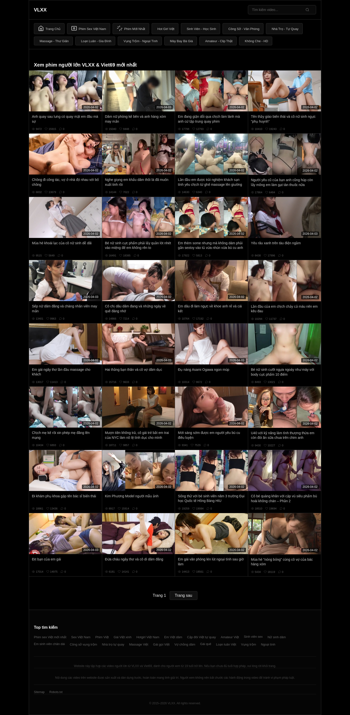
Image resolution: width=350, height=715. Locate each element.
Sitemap (39, 692)
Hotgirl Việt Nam (147, 637)
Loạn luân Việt (226, 644)
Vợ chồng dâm (185, 644)
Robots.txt (55, 692)
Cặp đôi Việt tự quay (201, 637)
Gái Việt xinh (122, 637)
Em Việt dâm (173, 637)
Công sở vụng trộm (83, 644)
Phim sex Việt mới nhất (50, 637)
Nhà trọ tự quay (113, 644)
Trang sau (183, 595)
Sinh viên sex (253, 636)
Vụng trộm (248, 644)
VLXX (40, 9)
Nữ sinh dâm (277, 637)
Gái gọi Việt (161, 644)
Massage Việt (138, 644)
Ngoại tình (268, 644)
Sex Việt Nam (80, 637)
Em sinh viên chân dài (49, 644)
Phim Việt (102, 637)
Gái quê (205, 644)
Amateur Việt (230, 637)
